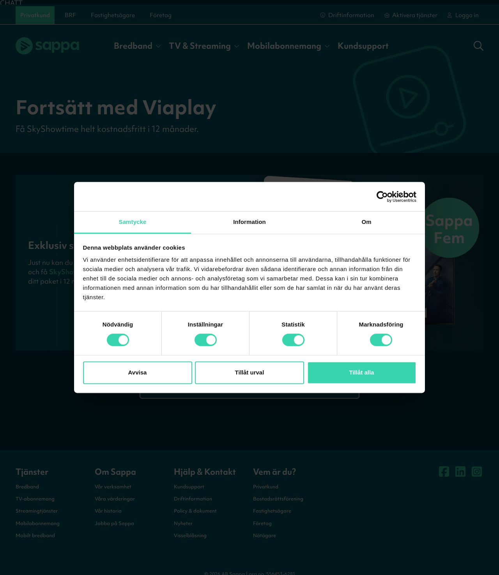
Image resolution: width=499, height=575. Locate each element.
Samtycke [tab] (133, 221)
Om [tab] (366, 221)
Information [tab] (249, 221)
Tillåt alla (361, 372)
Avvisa (137, 372)
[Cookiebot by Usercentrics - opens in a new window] (382, 196)
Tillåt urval (249, 372)
